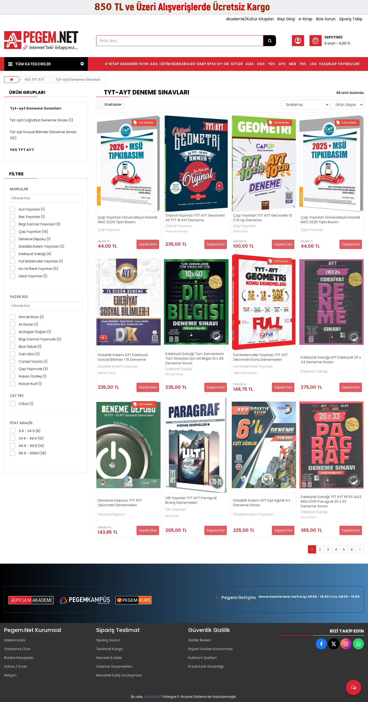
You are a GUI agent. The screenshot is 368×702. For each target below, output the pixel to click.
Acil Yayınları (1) (32, 209)
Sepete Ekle (148, 244)
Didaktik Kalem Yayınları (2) (41, 246)
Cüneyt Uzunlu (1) (33, 361)
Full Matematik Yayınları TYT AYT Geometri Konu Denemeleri (260, 357)
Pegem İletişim (238, 597)
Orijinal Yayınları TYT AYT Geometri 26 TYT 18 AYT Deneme (195, 218)
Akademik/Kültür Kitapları (250, 19)
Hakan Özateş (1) (32, 376)
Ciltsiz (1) (26, 403)
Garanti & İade (109, 657)
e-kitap (306, 19)
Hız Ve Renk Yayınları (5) (38, 268)
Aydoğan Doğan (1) (35, 331)
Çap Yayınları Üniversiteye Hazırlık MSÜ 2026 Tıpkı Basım (127, 220)
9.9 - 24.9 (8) (29, 431)
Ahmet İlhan (174, 374)
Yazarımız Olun (17, 648)
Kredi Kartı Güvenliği (206, 666)
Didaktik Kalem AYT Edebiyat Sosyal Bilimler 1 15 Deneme (123, 357)
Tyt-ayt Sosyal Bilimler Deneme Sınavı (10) (43, 135)
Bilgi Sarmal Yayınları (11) (39, 224)
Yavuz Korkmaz (176, 231)
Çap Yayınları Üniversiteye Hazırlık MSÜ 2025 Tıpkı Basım (330, 220)
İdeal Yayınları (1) (33, 276)
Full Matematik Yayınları (253, 366)
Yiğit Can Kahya (245, 373)
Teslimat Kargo (109, 648)
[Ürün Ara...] (269, 40)
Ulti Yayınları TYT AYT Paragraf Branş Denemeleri (191, 500)
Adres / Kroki (15, 666)
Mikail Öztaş (107, 373)
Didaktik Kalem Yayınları (118, 366)
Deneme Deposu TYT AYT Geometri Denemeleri (120, 503)
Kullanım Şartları (202, 657)
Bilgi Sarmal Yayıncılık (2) (40, 339)
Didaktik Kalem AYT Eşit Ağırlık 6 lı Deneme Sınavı (261, 503)
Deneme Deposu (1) (35, 239)
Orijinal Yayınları (178, 226)
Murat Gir (172, 516)
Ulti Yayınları (175, 509)
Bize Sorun (326, 19)
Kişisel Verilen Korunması (210, 648)
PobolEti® (153, 696)
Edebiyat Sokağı (178, 369)
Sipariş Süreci (108, 640)
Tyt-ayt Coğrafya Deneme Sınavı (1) (41, 120)
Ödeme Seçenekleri (114, 666)
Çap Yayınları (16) (33, 231)
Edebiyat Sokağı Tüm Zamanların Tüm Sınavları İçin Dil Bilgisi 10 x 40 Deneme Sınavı (194, 359)
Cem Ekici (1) (29, 354)
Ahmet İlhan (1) (31, 317)
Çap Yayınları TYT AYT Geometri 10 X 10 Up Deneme (262, 218)
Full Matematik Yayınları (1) (41, 261)
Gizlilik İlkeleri (199, 640)
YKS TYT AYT (34, 79)
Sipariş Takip (351, 19)
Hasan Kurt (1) (30, 383)
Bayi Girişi (286, 19)
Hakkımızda (14, 640)
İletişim (10, 675)
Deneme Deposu (111, 514)
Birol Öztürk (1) (30, 346)
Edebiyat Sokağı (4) (35, 253)
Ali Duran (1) (28, 324)
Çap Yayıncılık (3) (33, 369)
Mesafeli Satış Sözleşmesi (119, 675)
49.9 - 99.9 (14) (31, 445)
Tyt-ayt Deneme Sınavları (78, 79)
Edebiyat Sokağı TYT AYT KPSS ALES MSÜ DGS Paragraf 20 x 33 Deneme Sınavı (331, 502)
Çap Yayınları (109, 230)
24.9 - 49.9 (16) (31, 438)
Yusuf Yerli (308, 517)
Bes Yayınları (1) (32, 216)
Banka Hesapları (19, 657)
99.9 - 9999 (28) (32, 453)
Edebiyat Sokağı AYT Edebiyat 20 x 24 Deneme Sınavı (331, 360)
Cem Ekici (240, 231)
